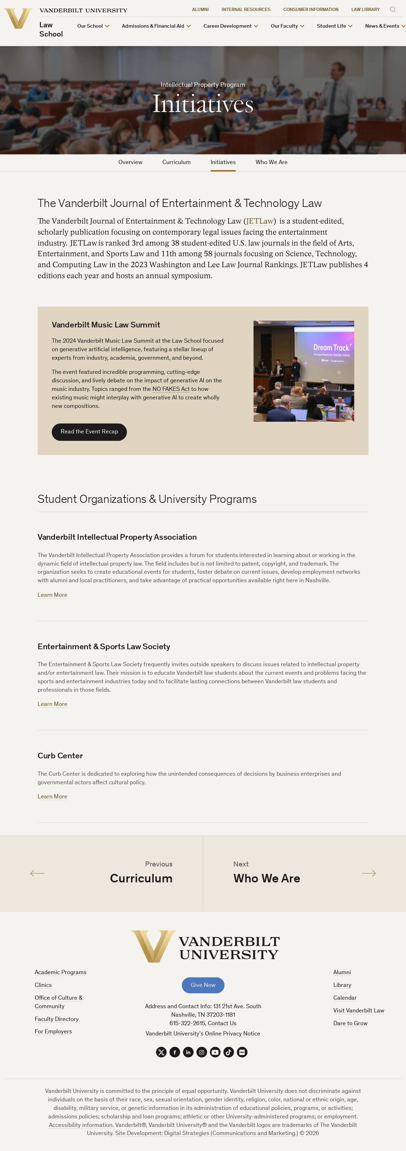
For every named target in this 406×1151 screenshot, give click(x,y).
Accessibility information (80, 1126)
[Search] (394, 8)
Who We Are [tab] (272, 163)
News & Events (382, 26)
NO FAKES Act (171, 390)
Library (342, 986)
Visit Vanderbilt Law (358, 1011)
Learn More (52, 596)
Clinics (43, 986)
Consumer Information (311, 10)
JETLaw (259, 221)
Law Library (365, 10)
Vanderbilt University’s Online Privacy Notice (203, 1034)
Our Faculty (284, 26)
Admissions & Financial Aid (153, 26)
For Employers (53, 1032)
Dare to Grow (350, 1024)
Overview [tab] (130, 163)
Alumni (200, 10)
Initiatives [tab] (223, 163)
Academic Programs (61, 973)
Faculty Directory (57, 1020)
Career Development (228, 26)
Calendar (345, 998)
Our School (90, 26)
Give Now (203, 986)
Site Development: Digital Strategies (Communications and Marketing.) (206, 1134)
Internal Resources (246, 10)
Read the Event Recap (89, 432)
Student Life (331, 26)
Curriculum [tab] (176, 163)
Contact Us (222, 1024)
